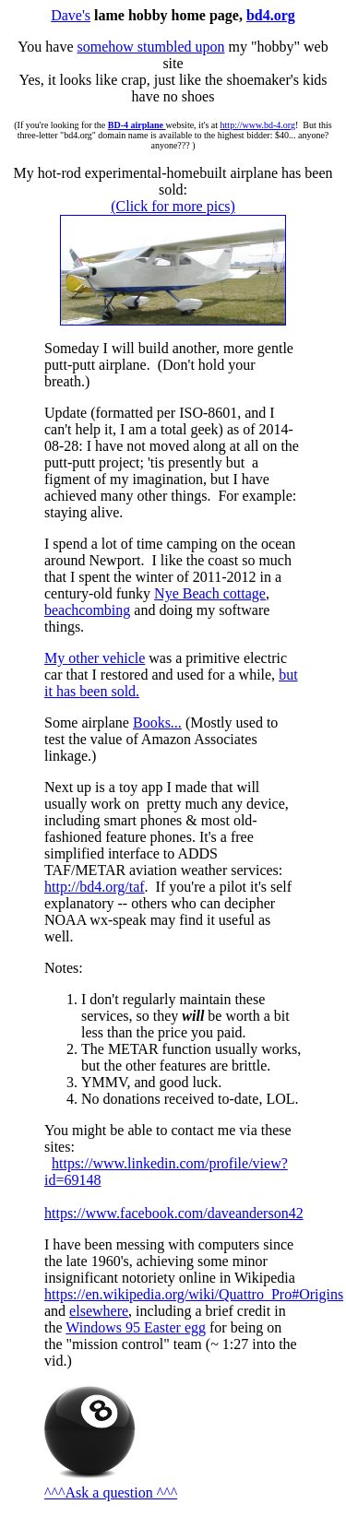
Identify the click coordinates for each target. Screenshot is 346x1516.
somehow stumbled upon (150, 46)
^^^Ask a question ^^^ (110, 1492)
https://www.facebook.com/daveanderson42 (174, 1213)
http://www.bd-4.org (258, 125)
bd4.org (270, 15)
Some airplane (88, 722)
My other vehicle (94, 658)
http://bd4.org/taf (94, 886)
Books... (157, 722)
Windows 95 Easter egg (136, 1327)
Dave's (70, 15)
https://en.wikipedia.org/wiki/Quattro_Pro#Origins (193, 1294)
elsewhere (98, 1311)
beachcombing (87, 610)
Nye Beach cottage (210, 593)
